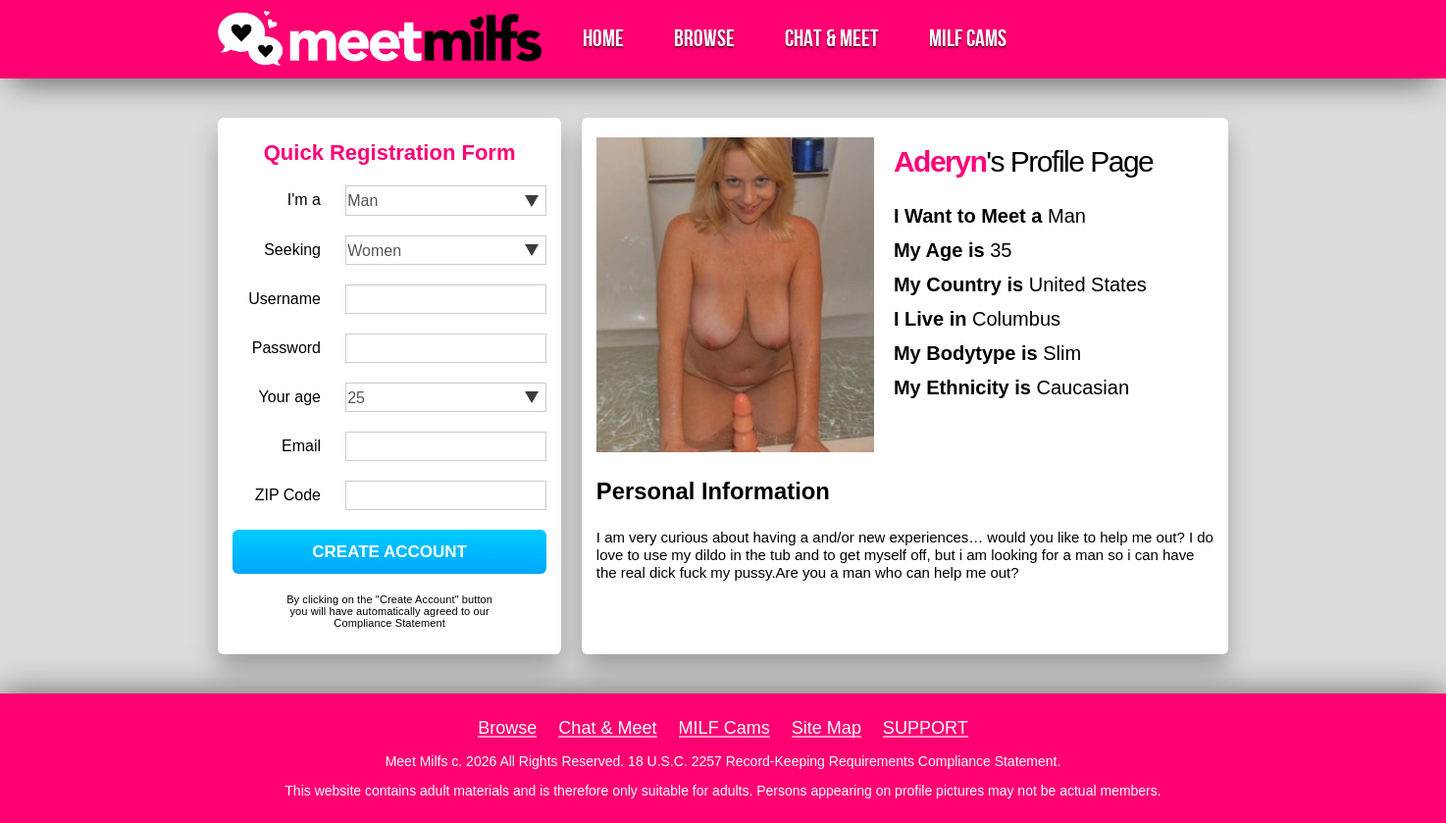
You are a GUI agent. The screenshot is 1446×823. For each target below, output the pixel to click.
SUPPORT (925, 728)
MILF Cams (968, 39)
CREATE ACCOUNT (389, 551)
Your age (290, 396)
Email (301, 445)
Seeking (292, 249)
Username (284, 298)
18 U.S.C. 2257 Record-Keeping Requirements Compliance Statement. (844, 761)
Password (286, 347)
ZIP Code (288, 495)
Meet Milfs (417, 761)
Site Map (826, 728)
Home (603, 39)
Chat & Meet (832, 39)
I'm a (304, 199)
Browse (704, 39)
